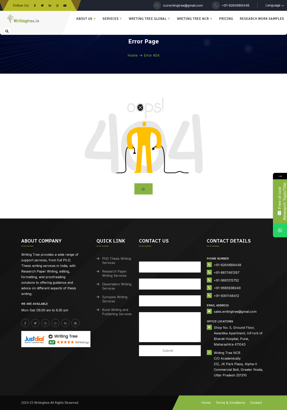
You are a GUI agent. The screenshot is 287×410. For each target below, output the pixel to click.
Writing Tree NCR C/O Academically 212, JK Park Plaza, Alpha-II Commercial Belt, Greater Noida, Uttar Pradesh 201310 (238, 364)
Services (110, 19)
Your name (170, 263)
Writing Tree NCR (193, 19)
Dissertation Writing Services (116, 286)
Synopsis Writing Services (114, 299)
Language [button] (273, 5)
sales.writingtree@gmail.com (235, 312)
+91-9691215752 (226, 280)
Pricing (226, 19)
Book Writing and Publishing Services (117, 312)
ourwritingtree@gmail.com (183, 5)
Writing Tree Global (148, 19)
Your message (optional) (170, 325)
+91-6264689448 (235, 5)
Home (133, 55)
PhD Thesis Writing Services (116, 261)
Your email (170, 280)
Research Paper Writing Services (114, 273)
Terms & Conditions (230, 403)
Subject (170, 297)
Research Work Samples (262, 19)
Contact (256, 403)
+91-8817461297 (226, 273)
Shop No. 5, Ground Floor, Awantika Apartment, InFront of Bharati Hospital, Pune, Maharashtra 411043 (238, 336)
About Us (84, 19)
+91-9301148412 (226, 296)
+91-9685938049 (227, 288)
